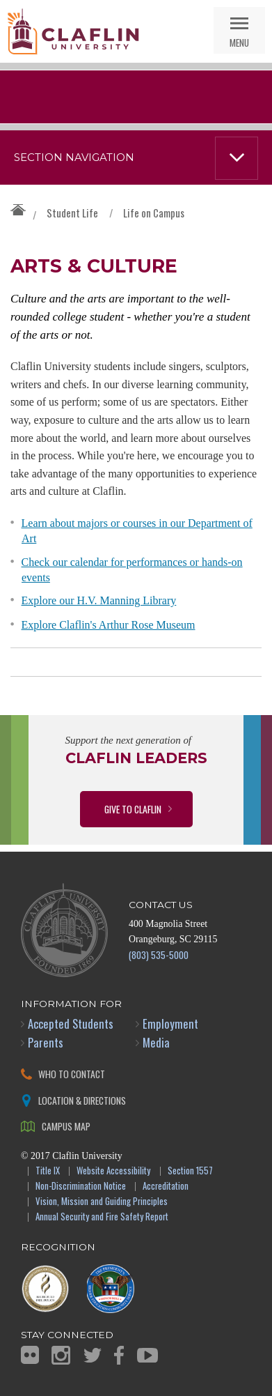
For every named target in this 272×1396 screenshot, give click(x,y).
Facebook (119, 1355)
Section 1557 (190, 1171)
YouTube (147, 1355)
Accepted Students (70, 1023)
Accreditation (166, 1186)
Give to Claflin (132, 808)
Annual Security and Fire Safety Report (101, 1217)
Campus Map (66, 1126)
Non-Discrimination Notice (80, 1186)
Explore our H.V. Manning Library (99, 600)
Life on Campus (153, 212)
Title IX (47, 1171)
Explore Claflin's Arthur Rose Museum (108, 625)
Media (156, 1042)
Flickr (30, 1355)
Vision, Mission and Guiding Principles (101, 1201)
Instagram (60, 1355)
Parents (45, 1042)
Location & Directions (82, 1100)
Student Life (72, 212)
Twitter (92, 1355)
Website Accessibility (113, 1171)
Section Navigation (74, 157)
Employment (170, 1023)
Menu (239, 42)
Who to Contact (71, 1073)
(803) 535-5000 (159, 954)
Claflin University (73, 31)
